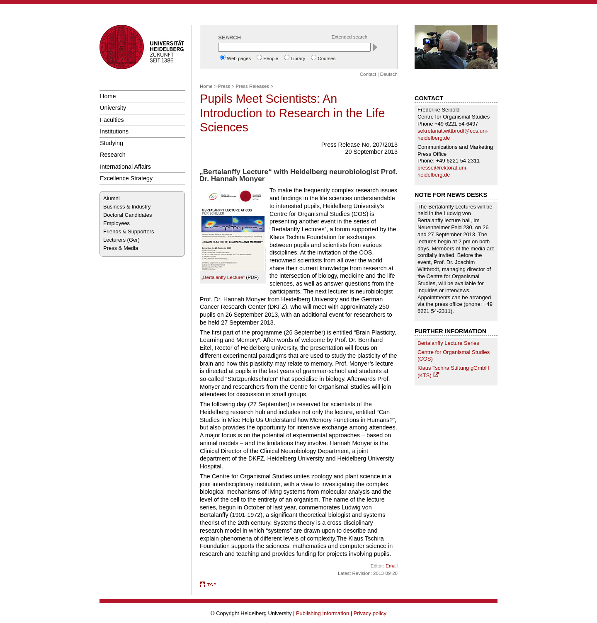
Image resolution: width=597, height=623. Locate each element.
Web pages (239, 58)
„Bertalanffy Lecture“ (223, 277)
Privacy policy (370, 613)
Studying (111, 143)
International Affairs (125, 166)
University (113, 107)
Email (392, 565)
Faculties (112, 119)
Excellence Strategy (126, 178)
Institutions (114, 131)
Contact (368, 74)
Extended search (349, 36)
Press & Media (120, 248)
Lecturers (114, 240)
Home (108, 96)
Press (224, 86)
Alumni (111, 198)
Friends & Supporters (128, 231)
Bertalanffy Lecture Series (448, 343)
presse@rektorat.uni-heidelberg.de (442, 171)
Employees (116, 223)
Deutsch (389, 74)
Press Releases (252, 86)
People (270, 58)
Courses (326, 58)
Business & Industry (126, 207)
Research (113, 154)
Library (298, 58)
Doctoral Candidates (127, 215)
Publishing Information (322, 613)
